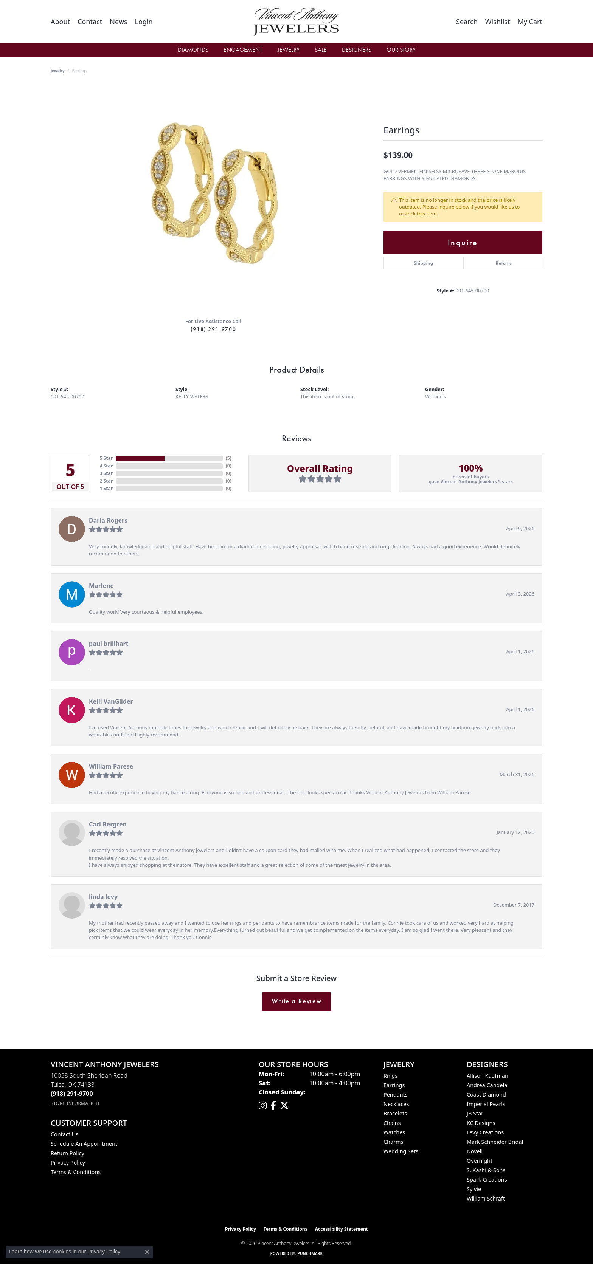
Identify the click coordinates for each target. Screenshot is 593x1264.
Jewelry (289, 50)
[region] (213, 198)
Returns (504, 263)
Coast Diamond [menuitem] (486, 1094)
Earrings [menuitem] (394, 1085)
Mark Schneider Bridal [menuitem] (495, 1141)
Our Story (401, 50)
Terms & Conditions (76, 1172)
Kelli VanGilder (111, 701)
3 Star (106, 473)
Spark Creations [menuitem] (487, 1179)
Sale (321, 50)
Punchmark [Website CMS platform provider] (310, 1253)
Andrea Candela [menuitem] (487, 1085)
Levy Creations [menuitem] (485, 1132)
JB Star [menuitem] (475, 1113)
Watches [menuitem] (394, 1132)
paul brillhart (109, 643)
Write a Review (296, 1001)
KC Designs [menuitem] (481, 1122)
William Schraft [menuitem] (486, 1198)
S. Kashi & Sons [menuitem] (486, 1170)
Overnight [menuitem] (479, 1160)
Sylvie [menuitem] (474, 1189)
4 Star (106, 466)
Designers (356, 50)
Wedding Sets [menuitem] (400, 1151)
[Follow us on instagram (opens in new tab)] (263, 1105)
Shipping (423, 263)
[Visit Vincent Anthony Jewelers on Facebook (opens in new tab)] (273, 1105)
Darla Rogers (108, 520)
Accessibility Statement (341, 1229)
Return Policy (67, 1153)
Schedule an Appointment (84, 1143)
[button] (143, 21)
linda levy (103, 897)
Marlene (101, 586)
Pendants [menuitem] (395, 1094)
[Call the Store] (72, 1093)
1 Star (106, 488)
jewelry (58, 70)
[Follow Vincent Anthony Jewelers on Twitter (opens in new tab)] (284, 1105)
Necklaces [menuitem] (396, 1104)
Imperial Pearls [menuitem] (486, 1104)
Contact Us (64, 1134)
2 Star (106, 481)
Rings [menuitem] (390, 1075)
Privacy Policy (68, 1162)
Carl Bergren (108, 824)
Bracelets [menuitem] (395, 1113)
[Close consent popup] (147, 1252)
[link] (60, 21)
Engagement (243, 50)
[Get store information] (75, 1103)
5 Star (106, 458)
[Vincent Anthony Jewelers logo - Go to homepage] (296, 21)
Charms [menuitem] (393, 1141)
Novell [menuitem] (475, 1151)
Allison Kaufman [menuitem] (487, 1075)
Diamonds (193, 50)
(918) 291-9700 (213, 329)
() (228, 458)
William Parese (111, 766)
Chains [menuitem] (392, 1122)
